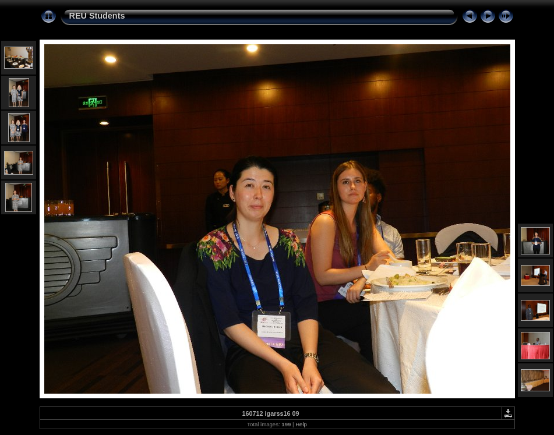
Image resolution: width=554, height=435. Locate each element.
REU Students (97, 15)
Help (301, 424)
